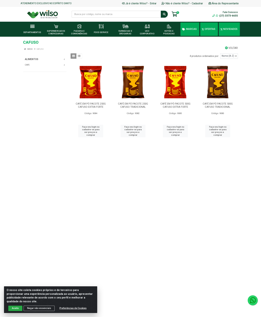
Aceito (15, 308)
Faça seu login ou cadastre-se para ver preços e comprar (90, 131)
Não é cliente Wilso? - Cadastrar (182, 3)
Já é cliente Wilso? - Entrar (139, 3)
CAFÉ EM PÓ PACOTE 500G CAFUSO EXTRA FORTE (175, 105)
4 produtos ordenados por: (204, 56)
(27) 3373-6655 (227, 15)
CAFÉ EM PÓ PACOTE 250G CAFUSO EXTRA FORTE (91, 105)
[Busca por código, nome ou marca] (116, 14)
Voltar (231, 48)
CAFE (27, 65)
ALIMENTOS (31, 59)
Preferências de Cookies (73, 308)
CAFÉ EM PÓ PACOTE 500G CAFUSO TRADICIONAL (218, 105)
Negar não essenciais (39, 308)
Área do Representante (224, 3)
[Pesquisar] (164, 14)
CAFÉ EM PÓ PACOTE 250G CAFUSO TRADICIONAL (133, 105)
